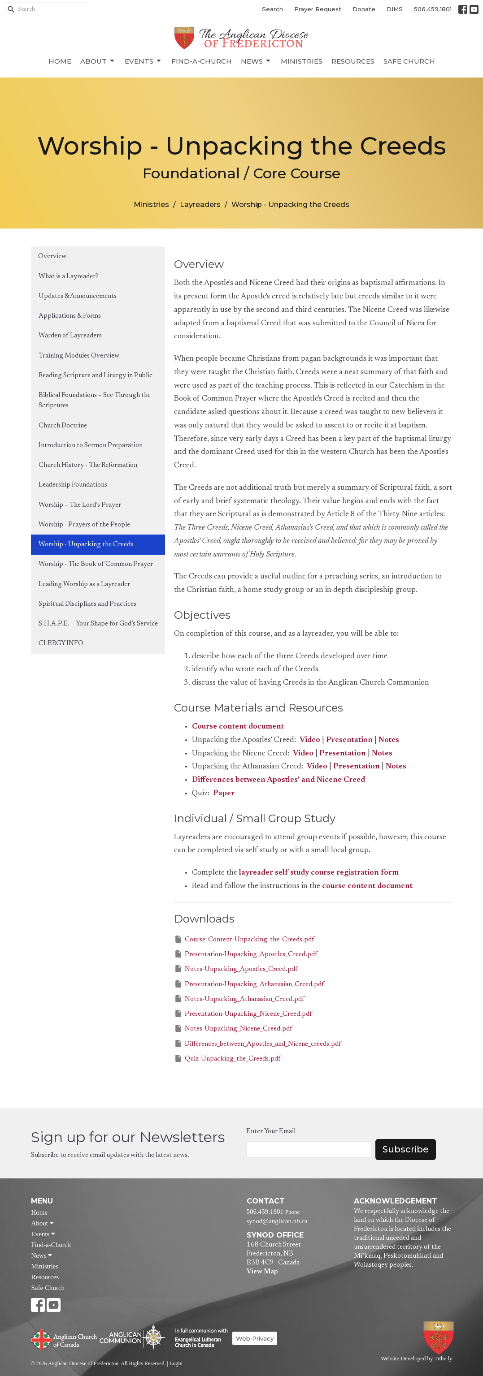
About (98, 60)
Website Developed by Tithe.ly (416, 1358)
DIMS (395, 9)
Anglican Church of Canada (64, 1338)
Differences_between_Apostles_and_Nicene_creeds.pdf (257, 1043)
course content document (367, 886)
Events (143, 60)
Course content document (238, 727)
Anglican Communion (132, 1337)
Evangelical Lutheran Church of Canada (198, 1338)
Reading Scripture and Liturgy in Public (95, 375)
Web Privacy (255, 1338)
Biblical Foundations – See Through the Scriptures (95, 400)
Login (176, 1363)
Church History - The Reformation (88, 465)
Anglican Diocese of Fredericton (440, 1338)
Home (59, 61)
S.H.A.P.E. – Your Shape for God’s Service (98, 624)
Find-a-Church (201, 61)
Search (272, 9)
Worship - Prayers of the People (84, 525)
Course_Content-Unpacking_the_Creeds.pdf (244, 939)
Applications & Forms (70, 316)
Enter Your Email (271, 1131)
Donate (363, 9)
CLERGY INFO (61, 643)
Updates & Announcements (78, 296)
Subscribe (406, 1149)
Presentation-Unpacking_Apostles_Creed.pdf (245, 953)
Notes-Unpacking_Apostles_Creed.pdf (235, 968)
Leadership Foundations (73, 485)
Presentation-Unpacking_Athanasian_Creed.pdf (249, 983)
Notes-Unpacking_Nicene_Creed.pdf (233, 1028)
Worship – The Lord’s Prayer (80, 505)
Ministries (301, 61)
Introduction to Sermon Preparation (91, 445)
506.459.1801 (433, 9)
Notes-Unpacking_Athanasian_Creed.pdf (239, 998)
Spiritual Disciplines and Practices (87, 604)
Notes (389, 740)
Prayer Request (317, 9)
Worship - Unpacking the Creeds (86, 544)
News (256, 60)
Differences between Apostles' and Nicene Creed (278, 780)
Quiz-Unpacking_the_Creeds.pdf (227, 1058)
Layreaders (200, 204)
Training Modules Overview (79, 356)
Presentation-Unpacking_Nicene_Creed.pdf (243, 1013)
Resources (352, 61)
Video (310, 740)
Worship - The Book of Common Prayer (96, 564)
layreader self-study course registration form (319, 873)
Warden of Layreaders (70, 335)
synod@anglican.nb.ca (277, 1221)
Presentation (349, 740)
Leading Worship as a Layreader (84, 584)
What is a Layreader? (69, 276)
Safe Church (409, 61)
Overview (52, 256)
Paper (224, 794)
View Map (262, 1271)
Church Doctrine (63, 426)
